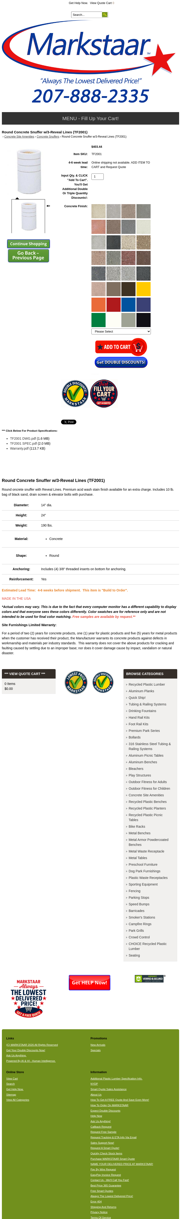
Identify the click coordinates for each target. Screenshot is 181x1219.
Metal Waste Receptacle (146, 851)
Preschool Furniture (143, 864)
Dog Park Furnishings (144, 871)
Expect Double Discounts (105, 1110)
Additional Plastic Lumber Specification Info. (116, 1078)
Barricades (136, 911)
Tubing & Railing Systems (147, 704)
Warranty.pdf (19, 448)
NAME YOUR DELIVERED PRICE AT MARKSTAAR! (121, 1164)
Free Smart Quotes (101, 1190)
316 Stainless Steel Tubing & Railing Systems (150, 746)
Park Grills (136, 930)
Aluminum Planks (141, 691)
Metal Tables (138, 858)
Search (10, 1083)
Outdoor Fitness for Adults (148, 782)
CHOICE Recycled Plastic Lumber (148, 946)
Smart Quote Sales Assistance (108, 1089)
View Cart (12, 1078)
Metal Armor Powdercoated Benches (149, 842)
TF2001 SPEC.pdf (23, 443)
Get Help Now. (78, 3)
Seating (134, 955)
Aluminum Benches (143, 762)
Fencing (134, 891)
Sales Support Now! (102, 1142)
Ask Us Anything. (16, 1055)
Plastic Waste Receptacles (148, 878)
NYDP (94, 1083)
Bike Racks (137, 826)
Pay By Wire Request (103, 1169)
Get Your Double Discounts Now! (25, 1050)
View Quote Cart (102, 3)
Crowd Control (139, 937)
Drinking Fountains (142, 711)
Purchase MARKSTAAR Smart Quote (112, 1158)
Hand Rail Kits (139, 717)
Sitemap (11, 1094)
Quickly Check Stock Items (106, 1153)
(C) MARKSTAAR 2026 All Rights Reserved (32, 1044)
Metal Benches (140, 833)
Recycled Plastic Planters (147, 808)
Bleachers (136, 769)
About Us (96, 1094)
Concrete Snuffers (48, 136)
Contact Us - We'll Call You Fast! (109, 1180)
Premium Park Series (144, 731)
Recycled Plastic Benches (148, 802)
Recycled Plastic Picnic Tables (146, 817)
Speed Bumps (139, 904)
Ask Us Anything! (100, 1121)
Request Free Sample (103, 1131)
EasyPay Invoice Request (105, 1174)
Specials (95, 1050)
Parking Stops (139, 897)
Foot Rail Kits (138, 724)
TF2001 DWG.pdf (23, 438)
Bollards (135, 737)
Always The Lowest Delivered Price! (111, 1196)
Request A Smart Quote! (104, 1148)
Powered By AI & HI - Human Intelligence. (31, 1060)
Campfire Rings (140, 924)
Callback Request (100, 1126)
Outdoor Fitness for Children (149, 788)
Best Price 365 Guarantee (105, 1185)
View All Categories (17, 1099)
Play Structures (140, 775)
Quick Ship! (137, 698)
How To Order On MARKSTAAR (109, 1105)
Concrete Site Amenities (19, 136)
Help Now (96, 1115)
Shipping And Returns (103, 1207)
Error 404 (96, 1201)
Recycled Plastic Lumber (147, 684)
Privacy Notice (98, 1212)
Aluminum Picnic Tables (146, 755)
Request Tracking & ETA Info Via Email (113, 1137)
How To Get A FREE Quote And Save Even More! (119, 1099)
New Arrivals (97, 1044)
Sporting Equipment (143, 884)
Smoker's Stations (142, 917)
